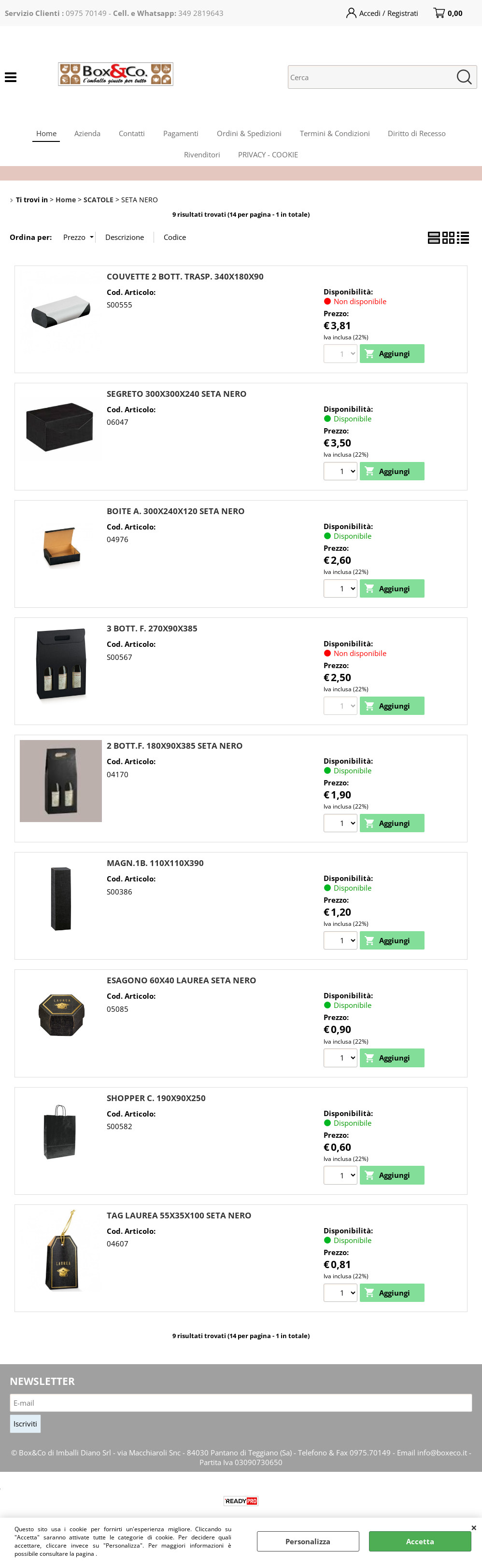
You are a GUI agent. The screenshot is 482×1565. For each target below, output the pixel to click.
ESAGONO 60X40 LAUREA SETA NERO (181, 986)
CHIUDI (474, 1527)
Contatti (131, 135)
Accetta (420, 1541)
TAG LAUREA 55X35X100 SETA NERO (179, 1221)
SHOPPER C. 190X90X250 (156, 1103)
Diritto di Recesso (420, 135)
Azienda (85, 135)
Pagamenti (180, 135)
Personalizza (307, 1541)
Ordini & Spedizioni (250, 135)
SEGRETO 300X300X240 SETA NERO (177, 399)
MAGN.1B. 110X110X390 (155, 869)
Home (43, 135)
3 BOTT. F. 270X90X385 (152, 634)
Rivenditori (202, 158)
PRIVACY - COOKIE (269, 158)
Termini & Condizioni (337, 135)
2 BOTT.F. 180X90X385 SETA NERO (175, 751)
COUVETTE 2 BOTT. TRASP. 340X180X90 (185, 281)
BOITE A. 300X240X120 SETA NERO (176, 516)
